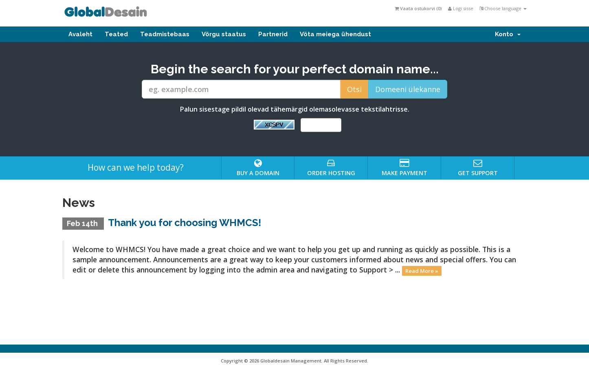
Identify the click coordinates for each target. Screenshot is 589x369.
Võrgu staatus (224, 34)
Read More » (421, 270)
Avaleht (80, 34)
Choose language (503, 8)
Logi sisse (460, 8)
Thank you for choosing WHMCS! (184, 222)
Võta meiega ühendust (335, 34)
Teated (116, 34)
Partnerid (273, 34)
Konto (508, 34)
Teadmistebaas (164, 34)
